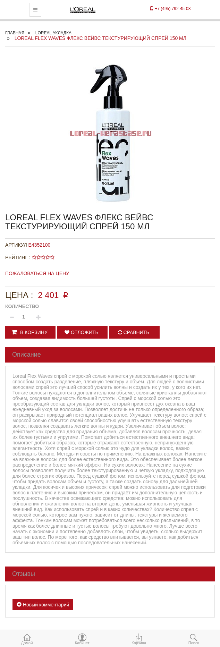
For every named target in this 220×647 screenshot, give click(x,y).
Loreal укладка (53, 33)
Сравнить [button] (134, 332)
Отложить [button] (82, 332)
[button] (30, 332)
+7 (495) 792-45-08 (170, 8)
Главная (14, 33)
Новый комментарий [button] (43, 604)
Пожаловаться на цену (37, 273)
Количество (22, 306)
